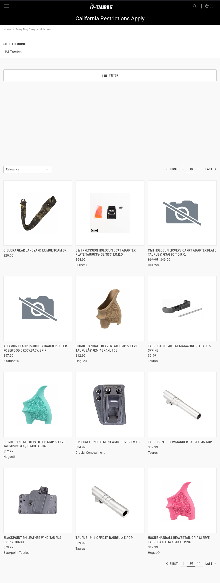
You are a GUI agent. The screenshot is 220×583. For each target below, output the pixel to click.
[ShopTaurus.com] (101, 6)
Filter (110, 75)
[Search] (195, 6)
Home (7, 29)
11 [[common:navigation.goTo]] (199, 169)
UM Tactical (13, 52)
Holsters (45, 29)
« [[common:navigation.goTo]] (173, 169)
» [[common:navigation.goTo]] (211, 169)
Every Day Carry (25, 29)
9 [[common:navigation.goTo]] (183, 169)
